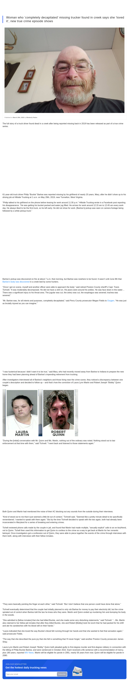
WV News (29, 653)
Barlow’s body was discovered (16, 282)
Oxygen (110, 301)
